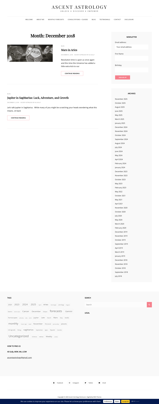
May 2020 (118, 220)
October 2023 (120, 179)
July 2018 (118, 276)
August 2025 (120, 107)
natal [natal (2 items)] (30, 324)
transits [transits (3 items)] (59, 330)
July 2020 (118, 216)
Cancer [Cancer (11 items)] (25, 311)
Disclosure (129, 19)
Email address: (120, 42)
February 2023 (120, 187)
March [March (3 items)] (49, 318)
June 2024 (119, 151)
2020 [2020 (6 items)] (10, 304)
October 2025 (120, 103)
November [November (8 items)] (38, 324)
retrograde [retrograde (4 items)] (11, 330)
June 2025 (119, 111)
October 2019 (120, 240)
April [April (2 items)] (40, 305)
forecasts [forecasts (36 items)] (56, 311)
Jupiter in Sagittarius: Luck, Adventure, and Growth (38, 98)
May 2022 (118, 191)
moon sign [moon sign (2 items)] (24, 324)
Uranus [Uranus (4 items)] (34, 337)
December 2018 (121, 260)
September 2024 (121, 139)
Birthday (118, 65)
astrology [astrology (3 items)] (61, 305)
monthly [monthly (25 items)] (13, 323)
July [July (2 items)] (26, 318)
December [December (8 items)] (36, 311)
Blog (94, 19)
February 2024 (120, 163)
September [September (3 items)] (39, 330)
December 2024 (121, 127)
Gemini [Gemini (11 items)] (68, 311)
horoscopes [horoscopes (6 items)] (12, 317)
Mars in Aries (69, 50)
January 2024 (120, 167)
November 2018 (121, 264)
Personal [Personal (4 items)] (48, 324)
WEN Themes (97, 397)
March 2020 (119, 224)
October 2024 (120, 135)
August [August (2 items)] (68, 305)
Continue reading (74, 72)
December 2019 (121, 232)
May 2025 (118, 115)
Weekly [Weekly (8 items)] (49, 336)
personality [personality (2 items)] (56, 324)
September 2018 (121, 272)
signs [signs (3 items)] (46, 330)
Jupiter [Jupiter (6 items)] (36, 317)
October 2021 (120, 196)
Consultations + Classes (78, 19)
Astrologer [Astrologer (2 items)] (53, 305)
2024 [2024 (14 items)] (25, 304)
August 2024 (120, 143)
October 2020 (120, 212)
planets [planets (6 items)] (64, 324)
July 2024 (118, 147)
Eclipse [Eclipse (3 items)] (45, 312)
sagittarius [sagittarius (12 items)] (28, 329)
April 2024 (119, 159)
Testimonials (104, 19)
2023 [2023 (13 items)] (16, 304)
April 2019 (119, 248)
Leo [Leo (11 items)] (43, 317)
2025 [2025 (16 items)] (33, 304)
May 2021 (118, 200)
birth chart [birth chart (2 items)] (17, 311)
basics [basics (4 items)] (10, 312)
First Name (119, 54)
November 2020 (121, 208)
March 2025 (119, 119)
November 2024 (121, 131)
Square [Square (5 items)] (52, 330)
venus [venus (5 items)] (41, 337)
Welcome (29, 19)
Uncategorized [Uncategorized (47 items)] (19, 336)
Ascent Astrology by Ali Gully (84, 55)
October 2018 (120, 268)
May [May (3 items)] (61, 318)
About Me (40, 19)
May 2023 (118, 183)
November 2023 (121, 175)
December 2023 (121, 171)
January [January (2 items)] (22, 318)
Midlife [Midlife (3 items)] (67, 318)
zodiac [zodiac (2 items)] (56, 337)
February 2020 (120, 228)
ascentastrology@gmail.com (19, 357)
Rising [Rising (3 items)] (19, 330)
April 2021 (119, 204)
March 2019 (119, 252)
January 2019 (120, 256)
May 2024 (118, 155)
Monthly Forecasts (56, 19)
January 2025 (120, 123)
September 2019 (121, 244)
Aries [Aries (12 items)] (45, 304)
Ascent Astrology (79, 7)
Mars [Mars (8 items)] (55, 317)
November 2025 (121, 99)
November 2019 (121, 236)
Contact (117, 19)
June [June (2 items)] (30, 318)
